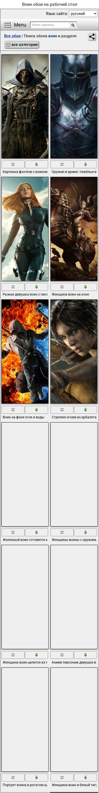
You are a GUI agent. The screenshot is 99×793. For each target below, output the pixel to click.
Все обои (12, 36)
